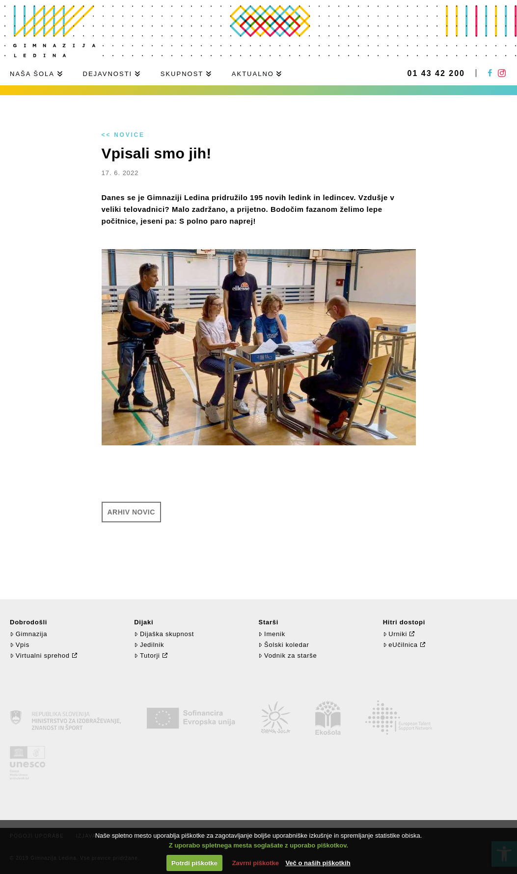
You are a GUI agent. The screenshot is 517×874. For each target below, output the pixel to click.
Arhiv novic (131, 512)
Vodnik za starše (287, 655)
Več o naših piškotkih (317, 863)
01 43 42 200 (436, 73)
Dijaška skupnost (164, 634)
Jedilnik (149, 644)
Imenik (271, 634)
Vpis (19, 644)
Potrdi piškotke (194, 863)
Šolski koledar (283, 644)
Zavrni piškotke (255, 863)
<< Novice (123, 134)
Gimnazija (28, 634)
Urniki (395, 634)
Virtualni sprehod (40, 655)
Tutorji (147, 655)
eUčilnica (400, 644)
